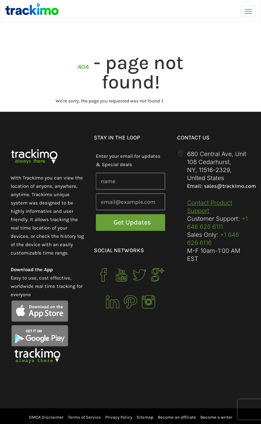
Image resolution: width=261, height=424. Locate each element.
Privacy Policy (118, 417)
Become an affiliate (177, 417)
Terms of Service (84, 417)
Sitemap (144, 417)
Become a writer (216, 417)
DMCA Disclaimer (46, 417)
